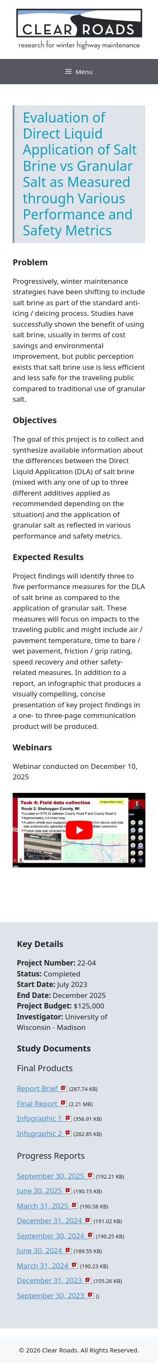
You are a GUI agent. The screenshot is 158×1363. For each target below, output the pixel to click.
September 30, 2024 (52, 1235)
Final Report (39, 1103)
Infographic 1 (41, 1118)
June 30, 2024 (41, 1250)
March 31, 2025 (44, 1206)
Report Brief (39, 1088)
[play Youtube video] (79, 830)
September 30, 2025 (52, 1176)
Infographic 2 (41, 1133)
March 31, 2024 (44, 1265)
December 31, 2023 (51, 1280)
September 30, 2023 (52, 1295)
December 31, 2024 (51, 1220)
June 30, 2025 (41, 1190)
